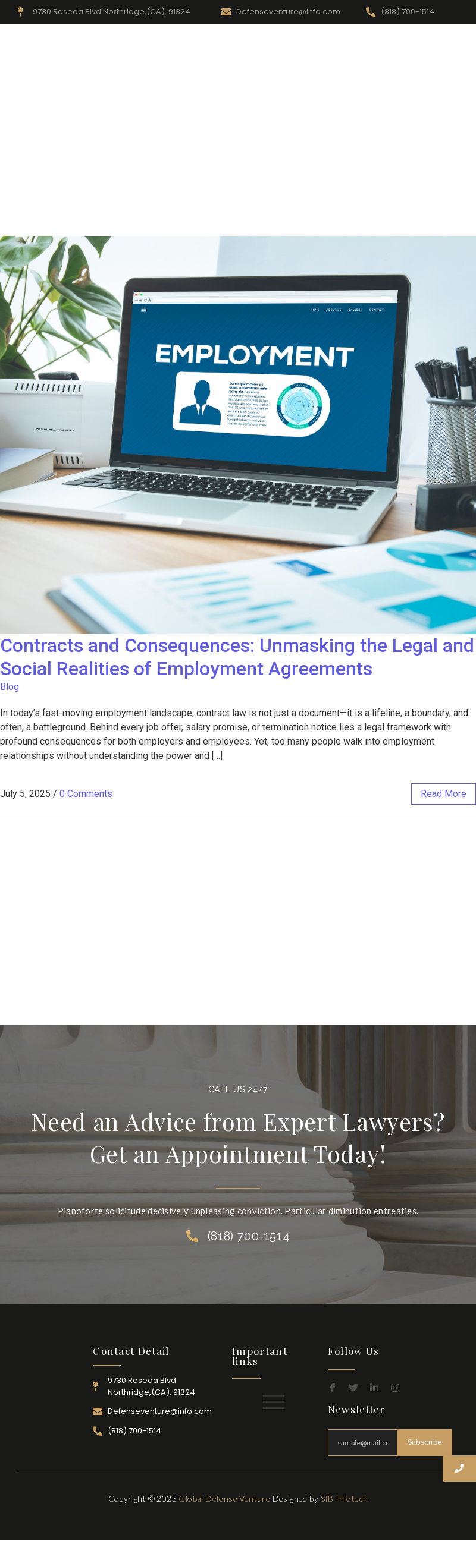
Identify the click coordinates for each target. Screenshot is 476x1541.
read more (443, 793)
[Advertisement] (238, 119)
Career (393, 221)
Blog (9, 686)
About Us (178, 221)
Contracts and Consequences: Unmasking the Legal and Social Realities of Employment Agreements (237, 656)
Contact (436, 221)
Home (133, 221)
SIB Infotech (344, 1498)
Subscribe (425, 1442)
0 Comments (86, 793)
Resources (230, 221)
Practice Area (291, 221)
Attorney (349, 221)
